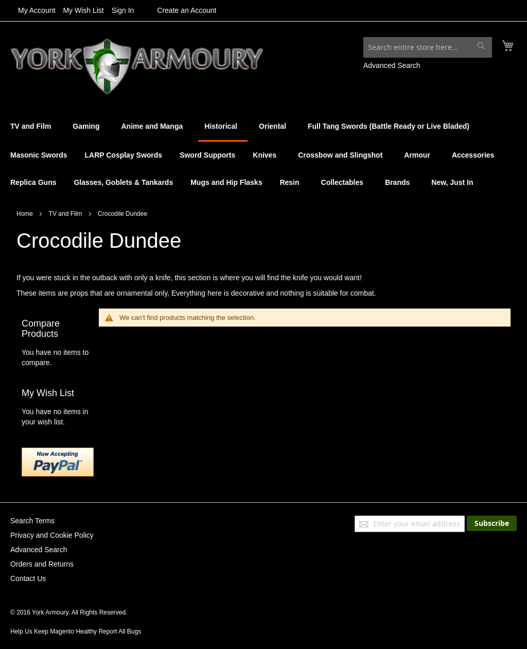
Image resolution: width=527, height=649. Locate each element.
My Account (36, 10)
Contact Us (28, 578)
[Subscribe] (492, 523)
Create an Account (186, 10)
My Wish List (83, 10)
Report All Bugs (119, 631)
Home (25, 213)
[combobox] (427, 47)
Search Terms (32, 521)
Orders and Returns (42, 564)
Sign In (123, 10)
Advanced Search (391, 65)
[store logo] (137, 66)
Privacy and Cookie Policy (52, 535)
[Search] (481, 45)
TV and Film (66, 213)
